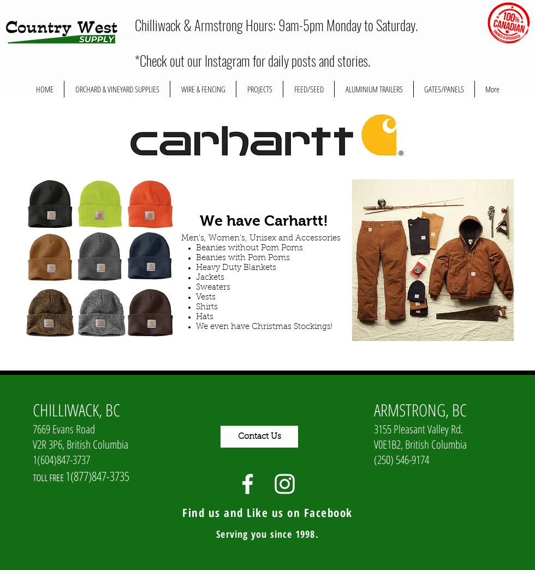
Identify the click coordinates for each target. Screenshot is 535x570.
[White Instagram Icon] (284, 484)
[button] (259, 89)
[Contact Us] (259, 437)
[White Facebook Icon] (247, 484)
